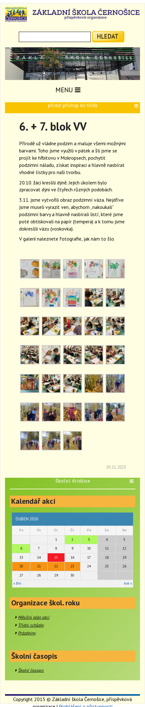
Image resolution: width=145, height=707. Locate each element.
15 (56, 557)
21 (39, 566)
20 (21, 566)
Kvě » (128, 583)
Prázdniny (27, 633)
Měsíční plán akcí (33, 617)
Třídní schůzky (31, 625)
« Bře (17, 583)
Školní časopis (31, 670)
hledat (107, 36)
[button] (137, 105)
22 (56, 566)
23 (72, 566)
